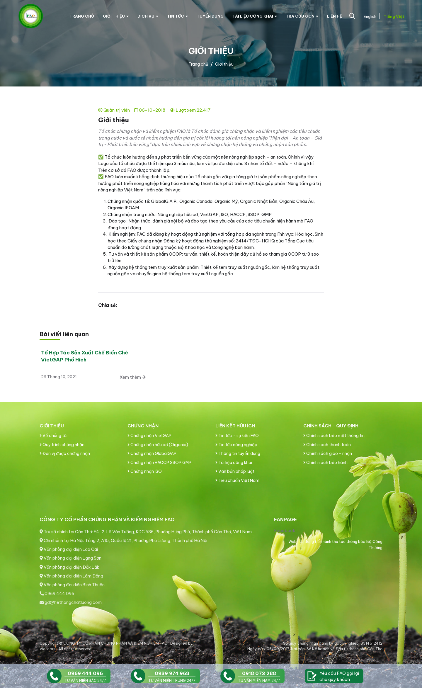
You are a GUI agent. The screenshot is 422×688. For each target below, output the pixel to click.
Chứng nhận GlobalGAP (151, 453)
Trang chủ (81, 16)
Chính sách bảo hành (325, 462)
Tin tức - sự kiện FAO (237, 435)
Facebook (284, 530)
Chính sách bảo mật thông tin (334, 435)
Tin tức (177, 16)
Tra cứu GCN (302, 16)
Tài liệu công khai (254, 16)
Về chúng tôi (53, 435)
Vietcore (48, 648)
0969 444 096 (57, 593)
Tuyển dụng (210, 16)
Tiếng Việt (393, 16)
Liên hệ (334, 16)
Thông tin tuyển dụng (237, 453)
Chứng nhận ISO (144, 471)
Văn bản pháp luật (234, 471)
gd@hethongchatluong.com (71, 602)
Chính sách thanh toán (327, 444)
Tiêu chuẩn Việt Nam (237, 480)
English (369, 16)
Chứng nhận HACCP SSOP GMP (159, 462)
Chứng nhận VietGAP (149, 435)
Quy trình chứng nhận (62, 444)
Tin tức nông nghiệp (236, 444)
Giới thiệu (116, 16)
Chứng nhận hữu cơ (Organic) (157, 444)
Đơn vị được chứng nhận (65, 453)
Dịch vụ (147, 16)
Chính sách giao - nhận (327, 453)
